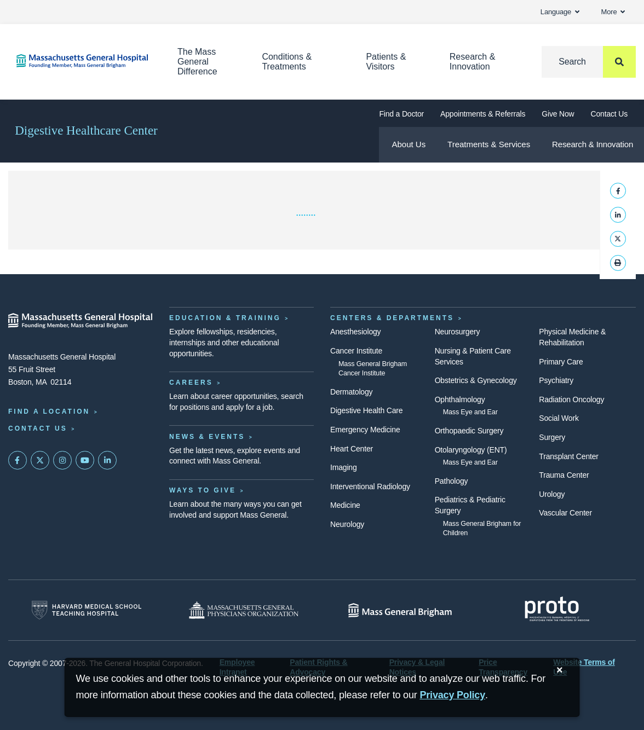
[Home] (80, 61)
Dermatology (351, 391)
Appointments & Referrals (482, 113)
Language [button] (559, 12)
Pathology (451, 481)
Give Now (558, 113)
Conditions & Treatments (287, 61)
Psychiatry (556, 380)
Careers (191, 382)
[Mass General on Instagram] (62, 460)
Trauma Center (564, 475)
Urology (552, 494)
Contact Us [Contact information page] (37, 428)
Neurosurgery (457, 331)
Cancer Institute (356, 350)
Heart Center (351, 448)
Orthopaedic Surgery (469, 430)
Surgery (552, 437)
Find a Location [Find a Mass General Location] (49, 411)
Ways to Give (202, 490)
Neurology (347, 524)
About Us (409, 144)
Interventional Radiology (370, 486)
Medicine (345, 505)
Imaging (343, 467)
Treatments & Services (488, 144)
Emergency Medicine (365, 429)
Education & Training (225, 318)
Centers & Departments (392, 318)
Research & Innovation (473, 61)
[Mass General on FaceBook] (17, 460)
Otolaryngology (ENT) (471, 449)
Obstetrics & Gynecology (476, 380)
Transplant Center (568, 456)
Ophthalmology (460, 399)
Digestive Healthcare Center (86, 130)
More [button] (613, 12)
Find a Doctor (401, 113)
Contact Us (609, 113)
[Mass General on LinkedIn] (107, 460)
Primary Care (561, 361)
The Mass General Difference (197, 61)
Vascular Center (565, 512)
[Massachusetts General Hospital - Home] (80, 320)
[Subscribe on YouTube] (85, 460)
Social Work (558, 418)
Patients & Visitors (386, 61)
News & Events (207, 437)
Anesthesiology (355, 331)
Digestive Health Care (366, 410)
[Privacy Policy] (452, 695)
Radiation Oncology (571, 399)
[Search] (589, 62)
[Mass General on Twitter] (40, 460)
